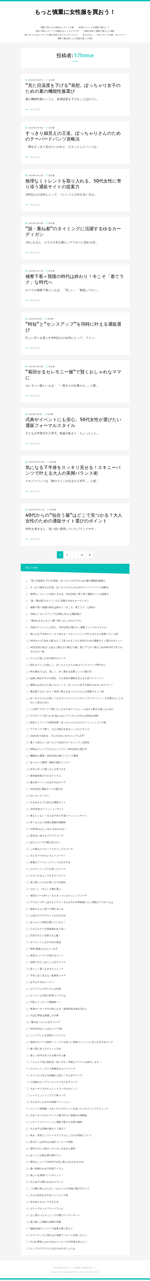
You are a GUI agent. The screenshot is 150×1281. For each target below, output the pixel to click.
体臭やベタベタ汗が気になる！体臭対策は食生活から (58, 1010)
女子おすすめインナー (42, 983)
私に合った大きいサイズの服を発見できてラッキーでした (51, 34)
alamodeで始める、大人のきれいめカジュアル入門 (57, 737)
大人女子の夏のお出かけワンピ (46, 1183)
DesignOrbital (72, 1273)
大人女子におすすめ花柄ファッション (50, 1103)
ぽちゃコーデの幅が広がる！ (45, 843)
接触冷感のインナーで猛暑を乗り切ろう (51, 1229)
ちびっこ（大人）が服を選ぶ (45, 890)
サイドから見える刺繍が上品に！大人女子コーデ (56, 1076)
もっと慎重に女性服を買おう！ (75, 12)
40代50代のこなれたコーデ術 (46, 1030)
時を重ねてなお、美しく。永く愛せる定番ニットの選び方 (61, 672)
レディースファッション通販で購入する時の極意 (56, 1123)
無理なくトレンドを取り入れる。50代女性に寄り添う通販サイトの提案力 (73, 183)
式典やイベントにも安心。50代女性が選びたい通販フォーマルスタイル (73, 422)
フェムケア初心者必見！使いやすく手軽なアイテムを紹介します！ (65, 1063)
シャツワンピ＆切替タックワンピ (48, 1036)
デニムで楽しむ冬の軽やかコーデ (48, 659)
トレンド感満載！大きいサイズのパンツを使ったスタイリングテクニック (69, 1110)
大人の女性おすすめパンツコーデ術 (49, 1196)
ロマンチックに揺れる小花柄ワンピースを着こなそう (58, 1236)
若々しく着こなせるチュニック (46, 970)
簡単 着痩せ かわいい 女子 (44, 950)
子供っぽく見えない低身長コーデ (48, 976)
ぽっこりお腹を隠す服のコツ (45, 1156)
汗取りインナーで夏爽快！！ (45, 1003)
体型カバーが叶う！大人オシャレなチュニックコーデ (58, 896)
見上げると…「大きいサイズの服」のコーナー (104, 34)
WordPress (95, 1273)
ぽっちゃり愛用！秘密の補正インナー (50, 763)
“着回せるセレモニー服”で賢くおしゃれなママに (56, 622)
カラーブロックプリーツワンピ (46, 1209)
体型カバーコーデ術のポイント (46, 956)
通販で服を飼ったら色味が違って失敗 (75, 38)
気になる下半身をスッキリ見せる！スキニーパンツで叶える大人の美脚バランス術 (73, 470)
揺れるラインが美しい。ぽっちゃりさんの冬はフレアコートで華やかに (68, 666)
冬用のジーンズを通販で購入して (93, 27)
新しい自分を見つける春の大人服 (48, 1056)
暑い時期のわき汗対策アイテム (46, 1169)
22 (83, 556)
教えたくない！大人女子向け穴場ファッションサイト (58, 817)
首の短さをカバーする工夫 (44, 1203)
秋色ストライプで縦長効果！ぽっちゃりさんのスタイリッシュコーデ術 (68, 723)
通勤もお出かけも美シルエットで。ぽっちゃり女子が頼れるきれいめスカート (71, 686)
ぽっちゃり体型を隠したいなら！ (48, 923)
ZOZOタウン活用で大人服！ (45, 936)
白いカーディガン (39, 797)
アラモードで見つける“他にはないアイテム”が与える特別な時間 (64, 717)
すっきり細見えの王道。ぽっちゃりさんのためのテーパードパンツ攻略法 (73, 136)
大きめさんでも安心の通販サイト (48, 803)
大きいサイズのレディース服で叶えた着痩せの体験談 (58, 1116)
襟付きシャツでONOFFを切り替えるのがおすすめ (57, 1163)
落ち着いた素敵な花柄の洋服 (45, 1223)
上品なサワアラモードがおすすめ (48, 916)
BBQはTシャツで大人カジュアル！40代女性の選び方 (58, 750)
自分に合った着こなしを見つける (48, 770)
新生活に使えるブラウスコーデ (46, 837)
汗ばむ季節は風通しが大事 (44, 1016)
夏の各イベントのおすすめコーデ (48, 783)
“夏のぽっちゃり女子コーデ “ (45, 1023)
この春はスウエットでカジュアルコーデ (51, 850)
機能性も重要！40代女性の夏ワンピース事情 (54, 757)
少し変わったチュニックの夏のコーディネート (55, 1216)
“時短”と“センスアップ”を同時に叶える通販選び (55, 615)
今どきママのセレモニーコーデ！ (48, 856)
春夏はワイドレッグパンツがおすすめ (50, 863)
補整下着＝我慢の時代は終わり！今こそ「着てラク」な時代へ (63, 608)
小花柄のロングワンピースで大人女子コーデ (54, 1083)
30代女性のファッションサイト (47, 810)
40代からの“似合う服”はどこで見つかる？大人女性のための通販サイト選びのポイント (73, 518)
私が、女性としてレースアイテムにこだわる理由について (61, 1136)
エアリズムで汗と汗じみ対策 (45, 990)
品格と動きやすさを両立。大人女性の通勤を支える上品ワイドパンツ (67, 679)
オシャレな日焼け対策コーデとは (48, 996)
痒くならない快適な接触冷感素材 (48, 823)
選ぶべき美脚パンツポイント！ (46, 1176)
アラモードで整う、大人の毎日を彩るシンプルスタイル (59, 730)
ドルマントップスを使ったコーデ (48, 870)
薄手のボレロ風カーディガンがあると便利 (52, 1149)
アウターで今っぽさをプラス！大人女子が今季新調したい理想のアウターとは (73, 903)
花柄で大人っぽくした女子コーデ (48, 963)
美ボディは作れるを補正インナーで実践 (51, 1143)
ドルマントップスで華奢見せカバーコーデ (52, 1070)
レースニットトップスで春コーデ (48, 1096)
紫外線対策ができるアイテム (45, 777)
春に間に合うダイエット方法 (45, 1050)
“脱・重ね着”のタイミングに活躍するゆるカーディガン (59, 602)
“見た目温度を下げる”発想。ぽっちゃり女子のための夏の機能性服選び (73, 88)
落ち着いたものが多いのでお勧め (48, 883)
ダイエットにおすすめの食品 (45, 943)
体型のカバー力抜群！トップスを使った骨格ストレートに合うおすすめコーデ (71, 1043)
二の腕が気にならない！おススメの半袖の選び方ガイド (59, 1189)
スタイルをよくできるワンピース (48, 876)
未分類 (52, 80)
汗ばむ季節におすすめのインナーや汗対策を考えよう (58, 1243)
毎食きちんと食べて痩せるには (46, 910)
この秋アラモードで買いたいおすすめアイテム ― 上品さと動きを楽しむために (72, 710)
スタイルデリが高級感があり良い (48, 930)
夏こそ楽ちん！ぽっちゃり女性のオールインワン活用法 (59, 743)
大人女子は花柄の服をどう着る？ (48, 1129)
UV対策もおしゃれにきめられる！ (48, 830)
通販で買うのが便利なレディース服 (57, 27)
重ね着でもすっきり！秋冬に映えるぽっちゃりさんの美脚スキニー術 (67, 692)
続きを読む (36, 109)
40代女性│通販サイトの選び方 (46, 790)
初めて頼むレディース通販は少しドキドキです (57, 31)
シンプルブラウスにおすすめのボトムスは (52, 1249)
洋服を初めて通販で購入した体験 (99, 31)
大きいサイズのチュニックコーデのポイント (54, 1090)
